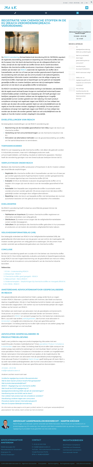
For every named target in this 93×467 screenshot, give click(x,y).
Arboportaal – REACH (13, 274)
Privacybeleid (42, 463)
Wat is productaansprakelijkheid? (13, 383)
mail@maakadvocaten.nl (10, 370)
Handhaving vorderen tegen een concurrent (18, 398)
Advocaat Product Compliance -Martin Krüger (80, 32)
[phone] (15, 13)
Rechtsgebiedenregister (67, 463)
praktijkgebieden (28, 318)
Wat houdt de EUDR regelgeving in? (15, 388)
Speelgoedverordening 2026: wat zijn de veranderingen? (22, 391)
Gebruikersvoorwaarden (83, 463)
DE (82, 3)
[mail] (46, 13)
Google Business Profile (40, 452)
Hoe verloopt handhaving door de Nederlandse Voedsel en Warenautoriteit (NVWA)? (83, 93)
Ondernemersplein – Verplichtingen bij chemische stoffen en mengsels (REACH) (35, 281)
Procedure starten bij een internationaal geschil (19, 401)
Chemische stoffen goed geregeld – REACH (21, 276)
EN (87, 3)
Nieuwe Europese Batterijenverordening (16, 403)
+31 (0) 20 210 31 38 (39, 444)
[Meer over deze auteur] (79, 25)
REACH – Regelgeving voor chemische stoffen (18, 386)
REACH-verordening (11, 57)
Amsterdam (5, 321)
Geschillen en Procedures (71, 447)
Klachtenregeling (53, 463)
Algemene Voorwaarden (29, 463)
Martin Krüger (34, 359)
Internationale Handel (70, 452)
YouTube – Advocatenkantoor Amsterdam (46, 449)
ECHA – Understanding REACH (16, 271)
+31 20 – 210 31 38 (74, 3)
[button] (86, 7)
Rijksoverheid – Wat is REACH (16, 279)
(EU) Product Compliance (71, 445)
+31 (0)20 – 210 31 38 (8, 368)
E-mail (65, 3)
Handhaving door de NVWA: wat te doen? (16, 393)
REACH (23, 70)
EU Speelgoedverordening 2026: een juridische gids (83, 49)
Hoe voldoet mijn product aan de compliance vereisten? (22, 396)
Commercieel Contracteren (72, 450)
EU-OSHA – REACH (12, 284)
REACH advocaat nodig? (83, 72)
